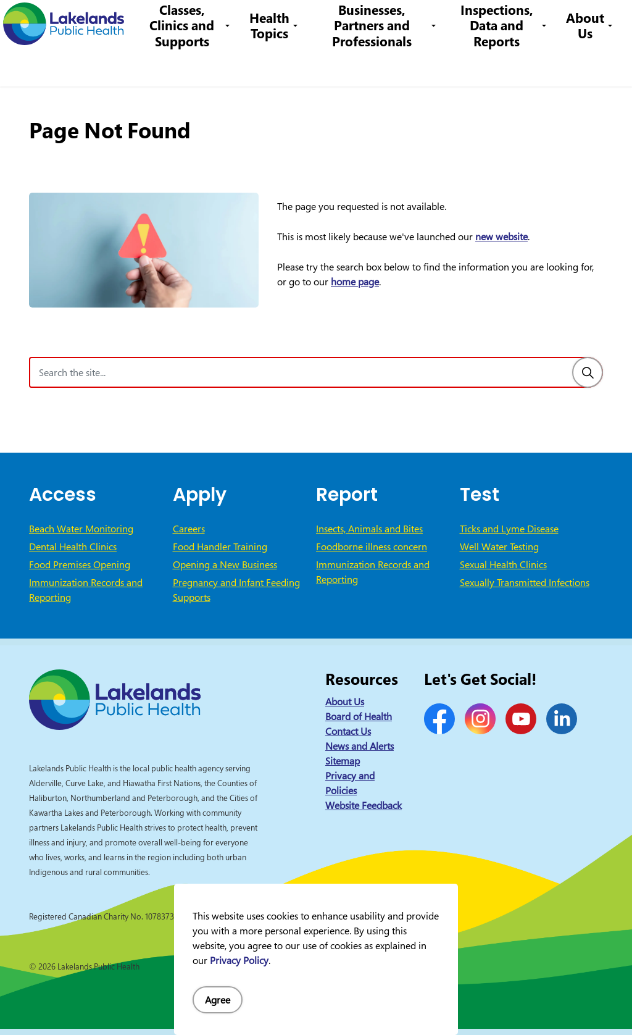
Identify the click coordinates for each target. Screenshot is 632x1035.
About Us (585, 64)
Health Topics (280, 64)
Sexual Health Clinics (503, 564)
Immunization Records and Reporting (86, 590)
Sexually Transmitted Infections (524, 582)
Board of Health (358, 716)
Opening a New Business (225, 564)
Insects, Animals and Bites (369, 528)
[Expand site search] (604, 21)
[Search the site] (316, 372)
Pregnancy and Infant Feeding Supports (236, 590)
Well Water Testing (499, 546)
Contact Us (205, 21)
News (160, 21)
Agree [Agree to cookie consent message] (217, 999)
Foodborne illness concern (371, 546)
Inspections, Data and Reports (499, 64)
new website (501, 236)
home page (355, 281)
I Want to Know (527, 21)
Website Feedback (363, 805)
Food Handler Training (220, 546)
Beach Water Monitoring (81, 528)
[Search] (587, 372)
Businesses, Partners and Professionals (380, 64)
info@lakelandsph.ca (417, 21)
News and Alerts (359, 746)
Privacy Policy (239, 960)
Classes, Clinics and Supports (195, 64)
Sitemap (342, 761)
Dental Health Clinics (73, 546)
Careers (255, 21)
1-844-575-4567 (320, 21)
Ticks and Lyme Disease (509, 528)
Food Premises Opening (79, 564)
